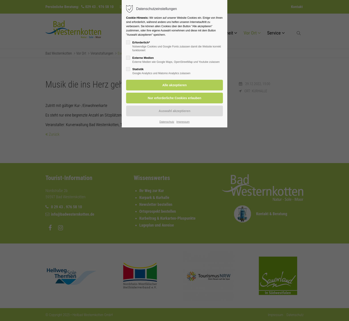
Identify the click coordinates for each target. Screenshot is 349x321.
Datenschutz (166, 121)
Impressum (182, 121)
